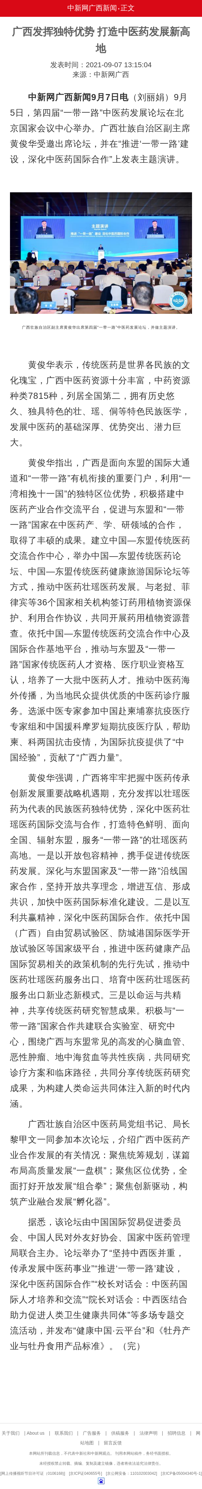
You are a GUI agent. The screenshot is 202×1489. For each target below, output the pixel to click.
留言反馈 (113, 1442)
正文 (127, 8)
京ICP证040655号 (85, 1473)
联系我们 (64, 1433)
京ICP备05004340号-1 (181, 1473)
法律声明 (148, 1433)
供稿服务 (120, 1433)
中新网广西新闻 (92, 8)
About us (35, 1433)
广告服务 (92, 1433)
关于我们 (11, 1433)
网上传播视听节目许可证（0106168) (32, 1473)
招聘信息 (177, 1433)
